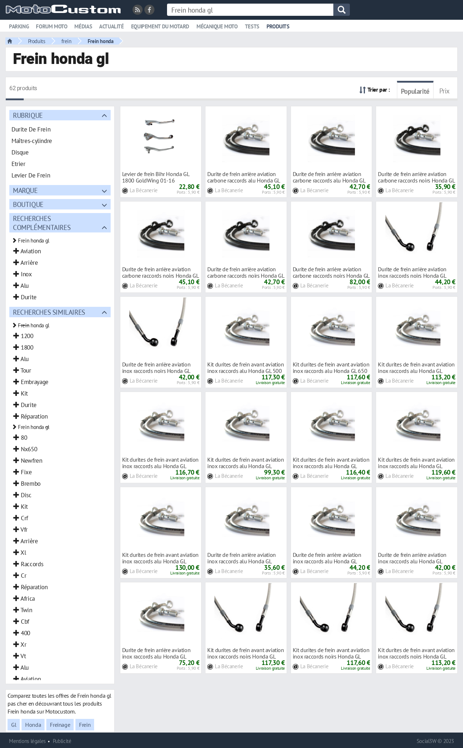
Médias (83, 26)
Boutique (28, 204)
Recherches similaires (49, 312)
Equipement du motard (160, 26)
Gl (13, 725)
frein (66, 41)
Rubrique (28, 115)
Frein (85, 725)
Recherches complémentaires (41, 223)
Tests (252, 26)
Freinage (60, 725)
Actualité (111, 26)
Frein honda (101, 41)
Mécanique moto (217, 26)
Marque (25, 190)
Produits (278, 26)
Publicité (62, 741)
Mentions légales (27, 741)
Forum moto (51, 26)
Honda (33, 725)
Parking (19, 26)
